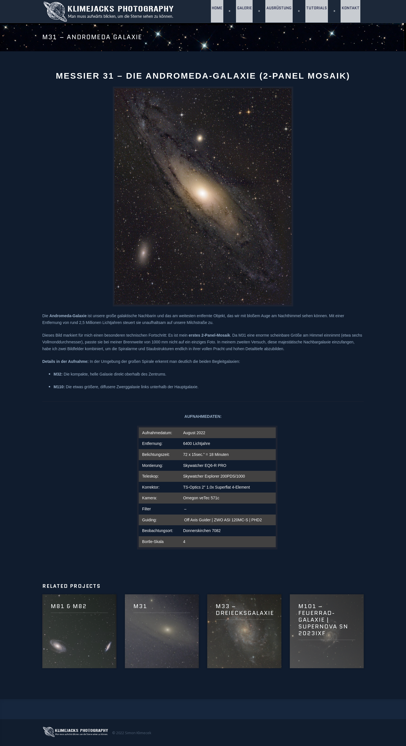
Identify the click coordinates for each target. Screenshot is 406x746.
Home (215, 11)
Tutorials (316, 11)
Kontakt (350, 11)
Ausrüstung (277, 11)
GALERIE (242, 11)
